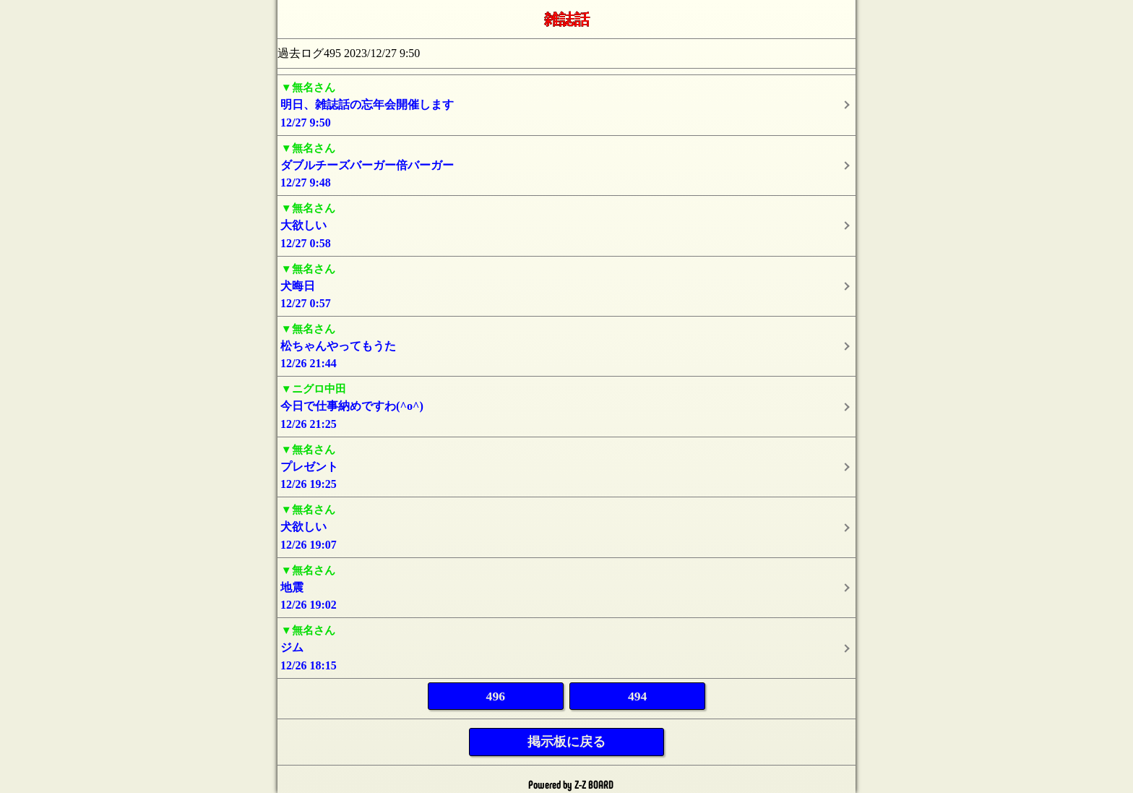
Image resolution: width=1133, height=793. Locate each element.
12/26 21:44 (566, 345)
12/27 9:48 (566, 164)
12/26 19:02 (566, 586)
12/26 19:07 (566, 526)
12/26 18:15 (566, 646)
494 (637, 696)
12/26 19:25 (566, 466)
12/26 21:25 (566, 405)
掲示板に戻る (566, 741)
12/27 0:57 (566, 285)
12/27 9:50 (566, 104)
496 (495, 696)
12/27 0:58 (566, 224)
